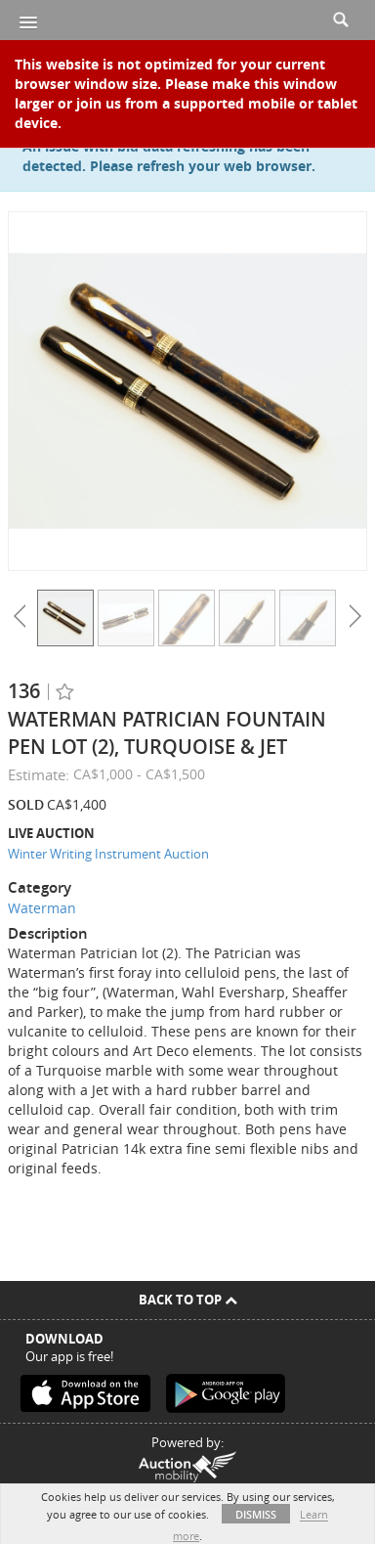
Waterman (42, 908)
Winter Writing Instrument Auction (108, 853)
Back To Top (188, 1299)
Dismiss (255, 1514)
